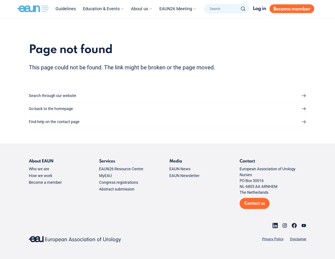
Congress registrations (118, 182)
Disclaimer (298, 239)
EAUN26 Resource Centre (121, 169)
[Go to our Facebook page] (294, 225)
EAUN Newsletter (184, 175)
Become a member (45, 182)
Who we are (39, 169)
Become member (291, 9)
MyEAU (105, 175)
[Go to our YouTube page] (303, 225)
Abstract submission (116, 189)
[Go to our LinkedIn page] (275, 225)
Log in (259, 8)
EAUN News (179, 169)
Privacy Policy (273, 239)
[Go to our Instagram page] (284, 225)
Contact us (254, 203)
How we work (40, 175)
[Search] (243, 8)
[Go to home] (33, 8)
